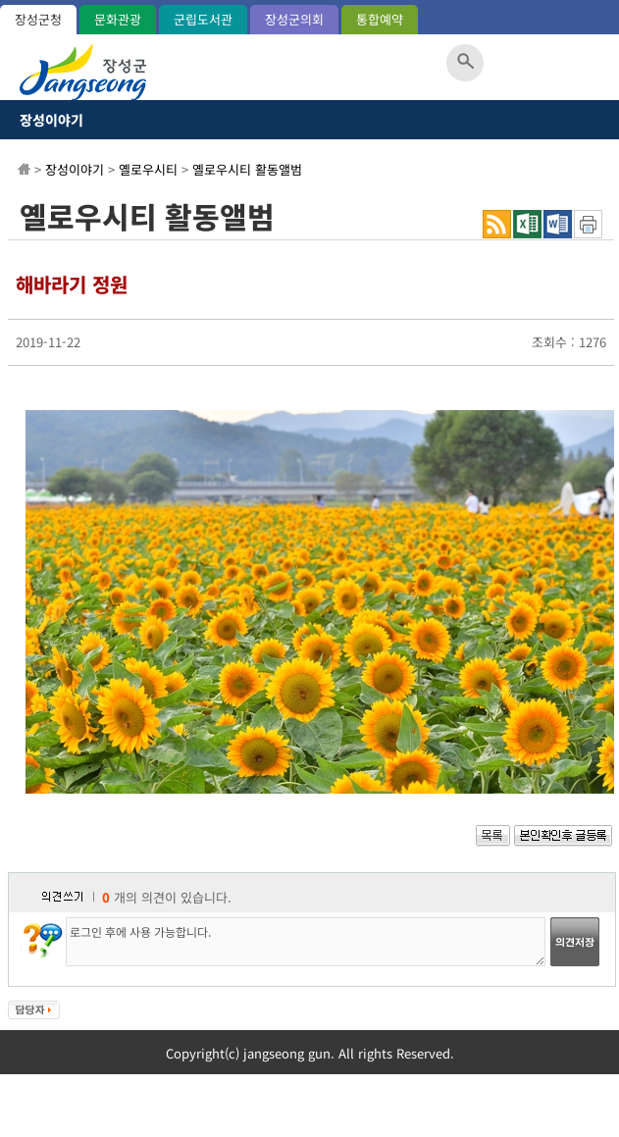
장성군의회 (294, 19)
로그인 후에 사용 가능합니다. (306, 941)
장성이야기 (51, 119)
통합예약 (379, 19)
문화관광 (117, 19)
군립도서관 (203, 19)
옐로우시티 (148, 169)
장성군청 (38, 19)
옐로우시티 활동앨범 (247, 169)
